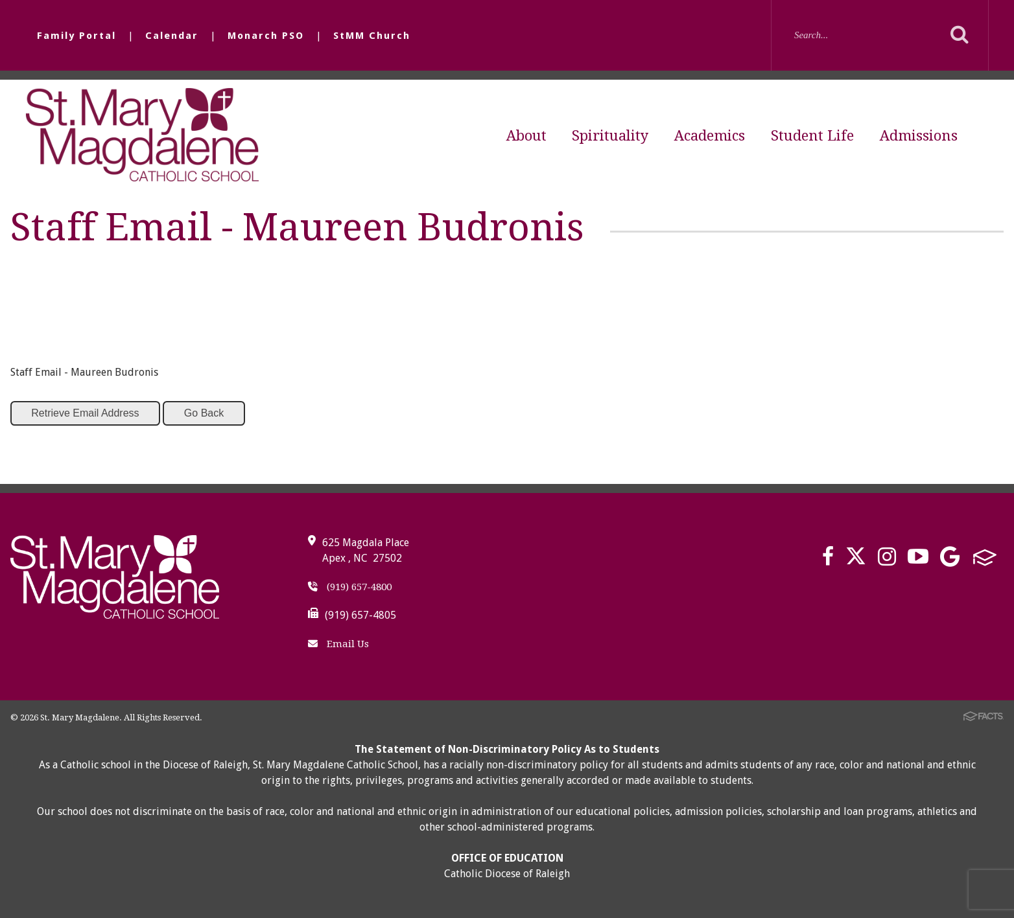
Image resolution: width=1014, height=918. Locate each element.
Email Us (338, 644)
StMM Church (371, 35)
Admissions (919, 136)
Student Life (812, 136)
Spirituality (610, 136)
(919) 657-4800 (350, 587)
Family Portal (76, 35)
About (526, 136)
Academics (709, 136)
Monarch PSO (266, 35)
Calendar (171, 35)
